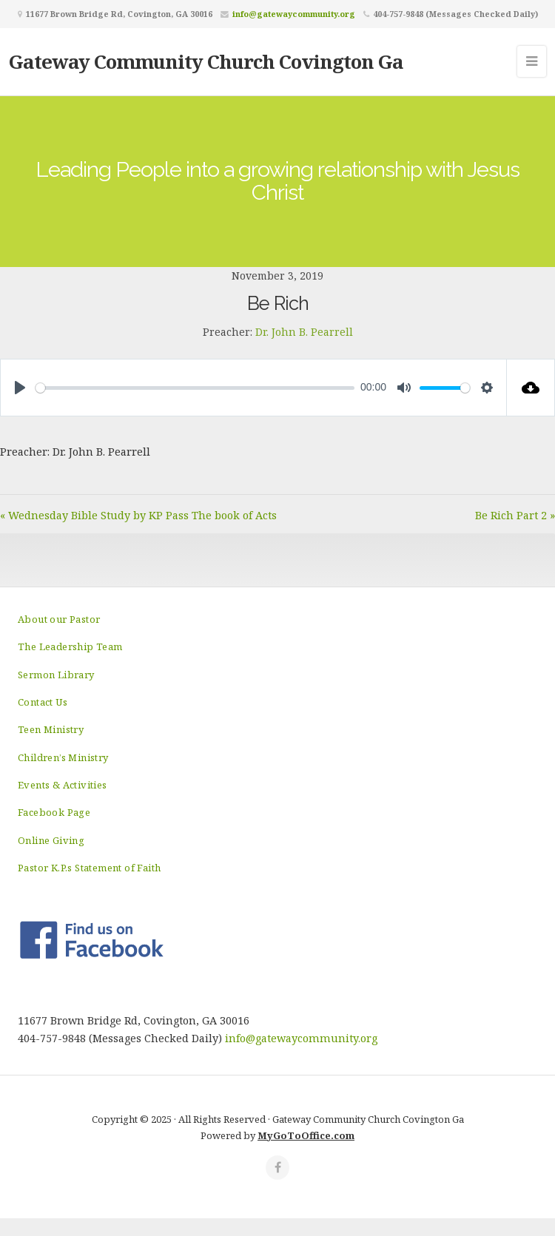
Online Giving (51, 840)
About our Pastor (59, 619)
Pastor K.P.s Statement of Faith (89, 867)
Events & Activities (62, 784)
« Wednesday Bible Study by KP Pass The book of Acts (138, 515)
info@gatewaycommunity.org (293, 13)
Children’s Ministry (63, 757)
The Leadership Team (70, 646)
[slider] (195, 388)
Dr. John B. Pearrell (304, 332)
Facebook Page (54, 812)
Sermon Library (56, 674)
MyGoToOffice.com (306, 1135)
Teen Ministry (51, 729)
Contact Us (42, 702)
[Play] (20, 387)
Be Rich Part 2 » (515, 515)
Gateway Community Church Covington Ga (206, 61)
